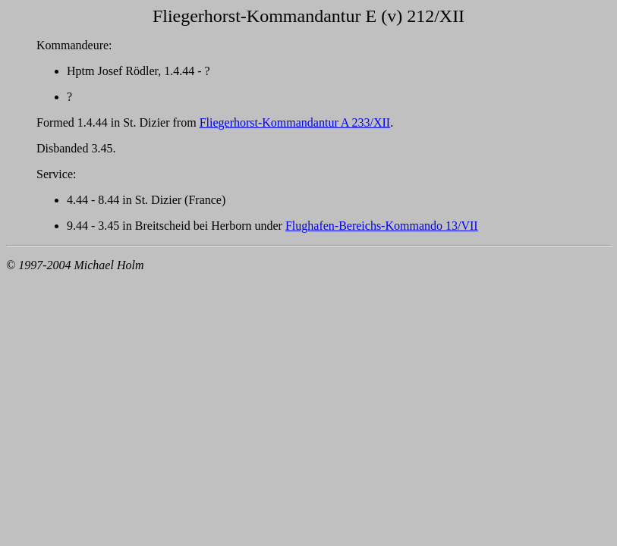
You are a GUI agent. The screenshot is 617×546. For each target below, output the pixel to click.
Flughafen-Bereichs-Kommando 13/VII (381, 225)
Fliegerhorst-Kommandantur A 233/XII (295, 122)
